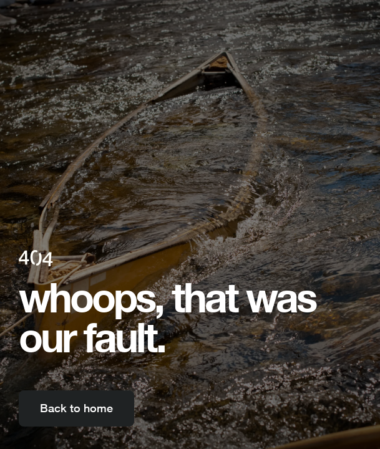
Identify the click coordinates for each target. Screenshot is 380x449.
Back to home (76, 408)
